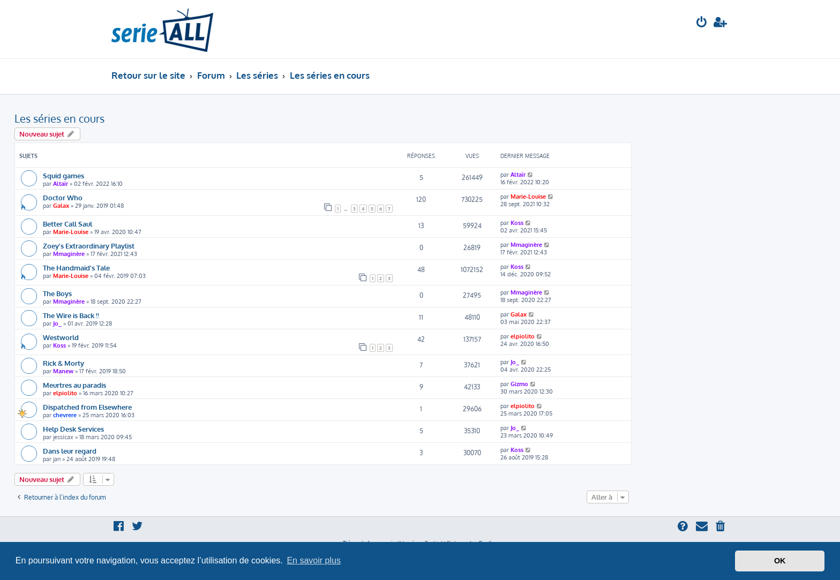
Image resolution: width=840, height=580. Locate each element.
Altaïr (60, 183)
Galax (61, 205)
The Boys (57, 293)
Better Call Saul (67, 223)
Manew (63, 371)
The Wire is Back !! (71, 315)
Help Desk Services (73, 428)
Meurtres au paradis (74, 384)
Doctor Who (62, 197)
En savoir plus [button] (314, 560)
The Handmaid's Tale (76, 267)
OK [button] (780, 560)
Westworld (61, 337)
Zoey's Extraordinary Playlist (88, 245)
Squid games (63, 175)
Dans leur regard (69, 450)
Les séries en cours (59, 118)
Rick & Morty (63, 362)
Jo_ (57, 323)
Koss (517, 223)
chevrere (65, 415)
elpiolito (523, 336)
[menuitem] (701, 23)
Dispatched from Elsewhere (87, 406)
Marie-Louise (528, 196)
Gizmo (519, 384)
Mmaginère (69, 254)
